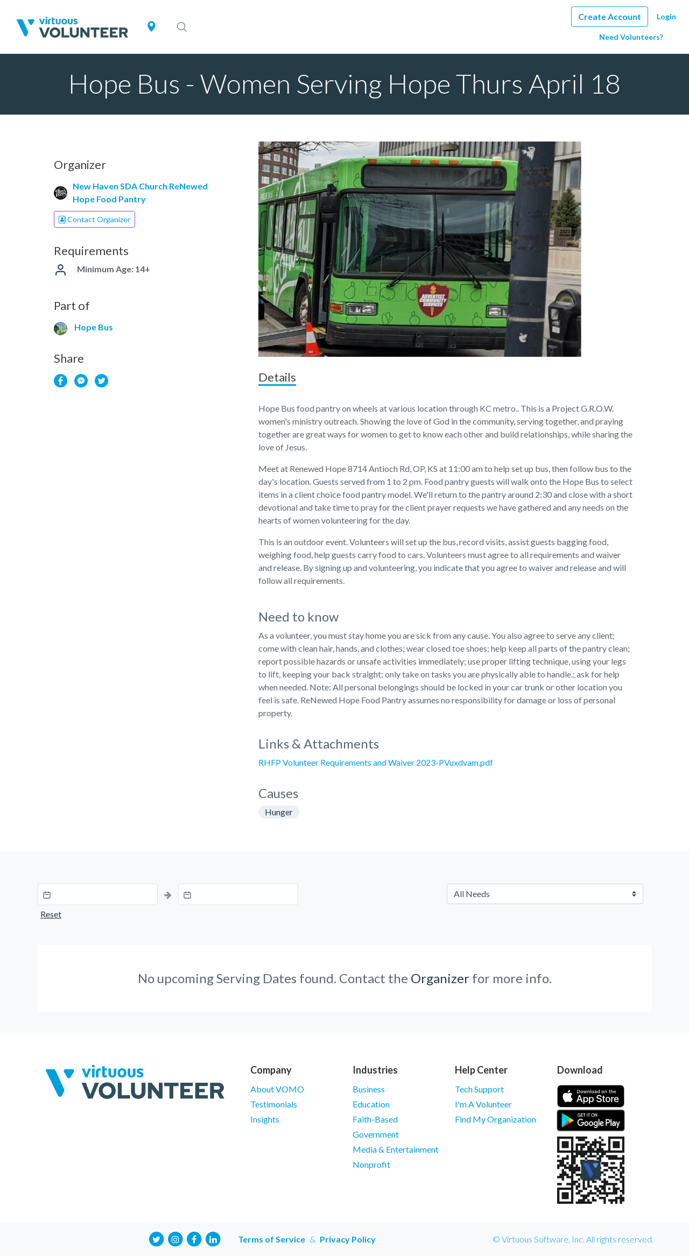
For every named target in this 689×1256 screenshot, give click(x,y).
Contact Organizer (94, 219)
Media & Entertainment (396, 1149)
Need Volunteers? (631, 36)
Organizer (440, 978)
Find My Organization (495, 1119)
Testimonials (273, 1104)
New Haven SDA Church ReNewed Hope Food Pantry (140, 192)
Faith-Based (375, 1119)
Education (371, 1104)
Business (369, 1089)
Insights (264, 1119)
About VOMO (277, 1089)
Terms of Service (271, 1239)
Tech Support (479, 1089)
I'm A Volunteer (483, 1104)
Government (376, 1134)
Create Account (609, 16)
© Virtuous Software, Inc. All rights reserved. (573, 1239)
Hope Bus (93, 327)
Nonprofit (371, 1164)
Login (666, 16)
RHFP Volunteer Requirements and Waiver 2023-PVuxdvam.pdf (375, 762)
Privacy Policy (348, 1239)
